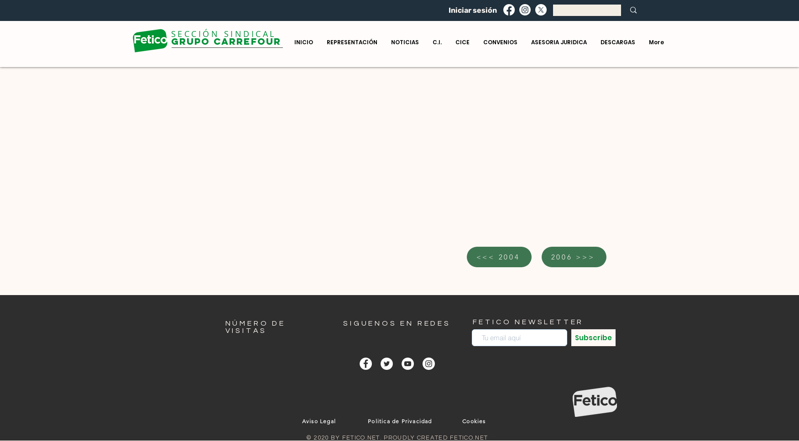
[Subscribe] (593, 337)
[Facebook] (509, 10)
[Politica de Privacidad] (401, 421)
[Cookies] (475, 421)
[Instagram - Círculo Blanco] (429, 364)
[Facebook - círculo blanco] (366, 364)
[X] (541, 10)
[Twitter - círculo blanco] (387, 364)
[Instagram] (525, 10)
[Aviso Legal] (320, 421)
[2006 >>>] (574, 257)
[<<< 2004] (499, 257)
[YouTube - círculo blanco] (408, 364)
